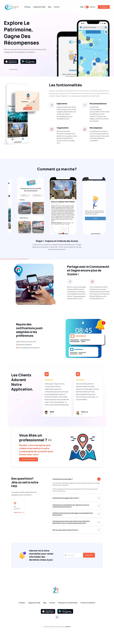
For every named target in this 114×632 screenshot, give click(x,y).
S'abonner (89, 555)
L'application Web (39, 7)
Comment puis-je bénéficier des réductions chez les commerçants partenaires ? (70, 506)
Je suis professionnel (28, 459)
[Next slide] (108, 206)
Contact (57, 7)
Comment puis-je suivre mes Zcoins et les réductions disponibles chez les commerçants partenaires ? (71, 522)
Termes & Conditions (87, 603)
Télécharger (104, 7)
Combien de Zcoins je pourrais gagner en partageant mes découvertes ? (72, 514)
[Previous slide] (6, 206)
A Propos (27, 7)
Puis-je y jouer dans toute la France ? (65, 530)
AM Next (68, 626)
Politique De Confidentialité (67, 603)
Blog (49, 7)
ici (64, 491)
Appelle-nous (19, 512)
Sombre (92, 7)
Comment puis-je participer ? (62, 479)
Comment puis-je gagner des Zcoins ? (65, 498)
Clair (81, 7)
